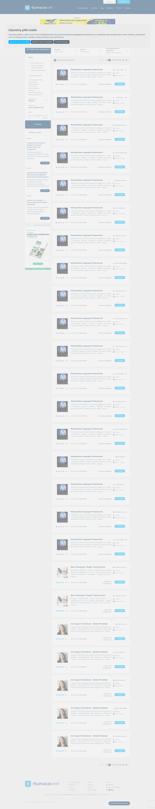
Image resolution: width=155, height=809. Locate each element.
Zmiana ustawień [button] (61, 42)
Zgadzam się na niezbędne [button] (42, 42)
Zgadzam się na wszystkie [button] (19, 42)
